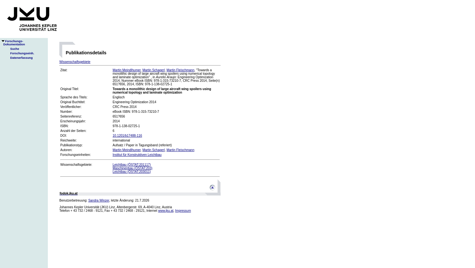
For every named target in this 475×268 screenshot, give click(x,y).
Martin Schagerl (153, 70)
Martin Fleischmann (180, 70)
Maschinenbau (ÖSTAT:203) (132, 168)
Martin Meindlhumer (127, 70)
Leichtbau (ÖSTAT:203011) (132, 171)
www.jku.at (166, 210)
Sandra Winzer (98, 200)
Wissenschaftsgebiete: (76, 164)
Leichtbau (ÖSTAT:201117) (132, 164)
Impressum (183, 210)
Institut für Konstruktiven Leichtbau (137, 155)
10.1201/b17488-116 (127, 135)
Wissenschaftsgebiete (74, 62)
